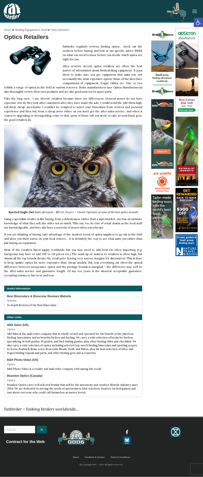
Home (7, 30)
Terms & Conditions (121, 457)
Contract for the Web (25, 442)
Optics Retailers (60, 30)
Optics (11, 329)
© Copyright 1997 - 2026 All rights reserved (101, 464)
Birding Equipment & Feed (31, 30)
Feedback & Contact (94, 457)
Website (12, 300)
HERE (138, 50)
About (75, 457)
